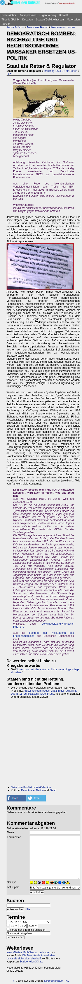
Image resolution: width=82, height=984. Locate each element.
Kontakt (48, 981)
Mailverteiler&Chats (31, 961)
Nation (40, 790)
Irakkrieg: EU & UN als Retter (60, 70)
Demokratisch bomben (63, 26)
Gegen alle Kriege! (37, 26)
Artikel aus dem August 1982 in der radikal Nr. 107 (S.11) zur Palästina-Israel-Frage (44, 692)
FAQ (67, 981)
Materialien (73, 19)
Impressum (57, 981)
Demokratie (28, 790)
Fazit (9, 73)
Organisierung (47, 15)
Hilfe (27, 909)
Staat (52, 790)
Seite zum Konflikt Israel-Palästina (31, 787)
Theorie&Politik (10, 19)
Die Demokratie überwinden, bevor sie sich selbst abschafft (31, 957)
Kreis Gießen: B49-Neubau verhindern (29, 952)
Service (6, 23)
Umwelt (63, 15)
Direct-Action (9, 15)
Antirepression (28, 15)
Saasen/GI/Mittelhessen (50, 19)
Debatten (27, 19)
